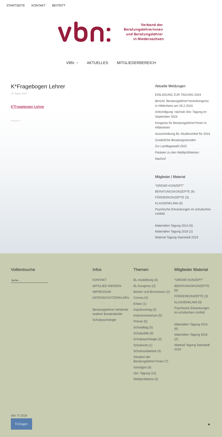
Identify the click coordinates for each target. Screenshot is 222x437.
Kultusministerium (145, 315)
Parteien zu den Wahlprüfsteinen (177, 152)
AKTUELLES (97, 63)
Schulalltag (140, 327)
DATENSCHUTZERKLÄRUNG (113, 297)
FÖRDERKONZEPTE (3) (172, 197)
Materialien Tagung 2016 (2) (174, 231)
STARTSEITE (16, 5)
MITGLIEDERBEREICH (136, 63)
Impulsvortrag (142, 309)
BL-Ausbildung (143, 280)
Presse (138, 321)
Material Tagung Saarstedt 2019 (176, 237)
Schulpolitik (141, 333)
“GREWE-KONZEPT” (169, 185)
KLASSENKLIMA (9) (169, 203)
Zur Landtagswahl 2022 (171, 146)
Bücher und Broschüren (149, 292)
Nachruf (160, 158)
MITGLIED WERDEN (107, 286)
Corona (138, 297)
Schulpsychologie (104, 320)
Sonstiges (140, 367)
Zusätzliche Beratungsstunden (175, 140)
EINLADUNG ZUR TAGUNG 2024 (178, 94)
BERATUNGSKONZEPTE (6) (175, 191)
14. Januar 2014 (18, 93)
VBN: (70, 63)
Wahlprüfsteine (143, 379)
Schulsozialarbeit (144, 351)
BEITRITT (58, 5)
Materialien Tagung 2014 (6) (174, 225)
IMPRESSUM (102, 292)
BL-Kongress (142, 286)
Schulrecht (140, 345)
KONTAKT (38, 5)
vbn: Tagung (141, 373)
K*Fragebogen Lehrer (27, 107)
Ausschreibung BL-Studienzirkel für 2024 (182, 133)
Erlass (137, 303)
